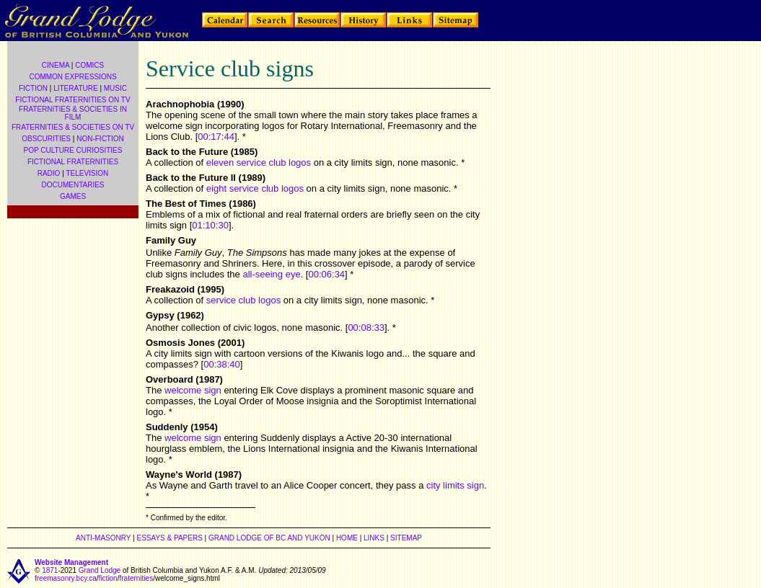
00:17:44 (216, 136)
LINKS (374, 538)
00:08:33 (366, 327)
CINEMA (55, 65)
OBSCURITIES (46, 139)
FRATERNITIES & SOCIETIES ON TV (73, 127)
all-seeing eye (271, 274)
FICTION (33, 88)
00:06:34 (326, 274)
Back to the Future (187, 151)
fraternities (136, 578)
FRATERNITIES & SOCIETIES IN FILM (73, 113)
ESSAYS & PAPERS (169, 538)
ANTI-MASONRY (103, 538)
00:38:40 (221, 364)
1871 (50, 570)
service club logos (243, 300)
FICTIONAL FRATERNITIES (72, 162)
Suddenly (167, 427)
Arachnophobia (180, 104)
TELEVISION (87, 173)
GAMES (73, 196)
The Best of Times (186, 203)
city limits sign (455, 485)
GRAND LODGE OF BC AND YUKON (269, 538)
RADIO (49, 173)
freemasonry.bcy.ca (66, 578)
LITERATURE (75, 88)
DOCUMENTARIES (72, 185)
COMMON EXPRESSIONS (72, 77)
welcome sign (192, 390)
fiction (108, 578)
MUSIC (115, 88)
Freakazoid (170, 289)
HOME (347, 538)
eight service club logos (255, 188)
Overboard (169, 379)
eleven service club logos (258, 162)
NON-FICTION (100, 139)
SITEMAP (406, 538)
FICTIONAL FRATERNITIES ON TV (72, 100)
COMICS (89, 65)
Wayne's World (179, 474)
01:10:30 (210, 225)
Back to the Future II (191, 177)
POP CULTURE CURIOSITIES (73, 150)
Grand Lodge (99, 570)
